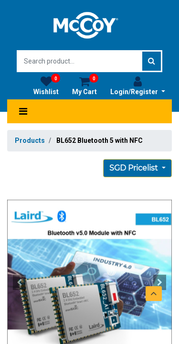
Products (30, 140)
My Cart (85, 85)
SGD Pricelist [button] (134, 167)
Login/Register (137, 85)
